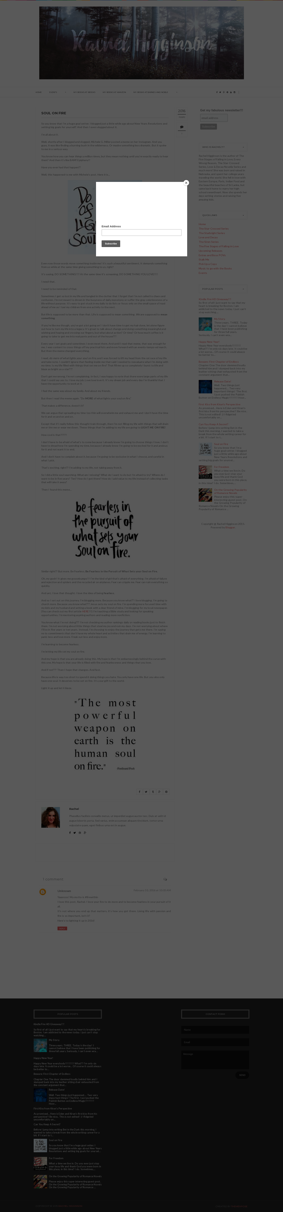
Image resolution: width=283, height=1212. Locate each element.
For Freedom (221, 466)
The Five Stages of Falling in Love (219, 246)
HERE (85, 611)
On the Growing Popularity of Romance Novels (230, 491)
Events (53, 92)
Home (39, 92)
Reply (62, 928)
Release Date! (222, 381)
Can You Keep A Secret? (213, 424)
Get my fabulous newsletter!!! (221, 110)
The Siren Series (209, 241)
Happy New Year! (209, 341)
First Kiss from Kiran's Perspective (219, 404)
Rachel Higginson (70, 1206)
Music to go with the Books (215, 268)
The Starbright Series (212, 233)
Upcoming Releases (211, 250)
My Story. (220, 318)
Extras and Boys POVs (212, 255)
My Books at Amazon (114, 92)
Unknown (64, 891)
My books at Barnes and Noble (150, 92)
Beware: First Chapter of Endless (219, 361)
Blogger (230, 527)
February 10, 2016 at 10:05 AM (152, 890)
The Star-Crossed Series (214, 228)
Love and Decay (208, 237)
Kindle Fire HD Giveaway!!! (215, 299)
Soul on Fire (221, 444)
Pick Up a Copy (208, 263)
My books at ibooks (84, 92)
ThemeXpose (239, 1206)
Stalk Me (204, 259)
